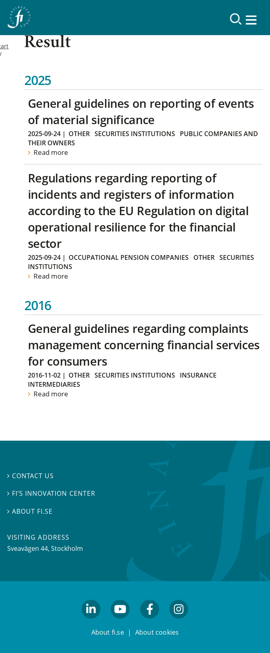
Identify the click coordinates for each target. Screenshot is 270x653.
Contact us (30, 475)
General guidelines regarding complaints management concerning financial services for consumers (144, 345)
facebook (149, 622)
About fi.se (30, 511)
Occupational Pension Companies (129, 257)
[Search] (236, 19)
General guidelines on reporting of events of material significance (141, 111)
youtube (120, 622)
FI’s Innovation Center (51, 493)
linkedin (91, 622)
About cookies (157, 632)
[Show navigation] (252, 19)
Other (79, 133)
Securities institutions (135, 133)
